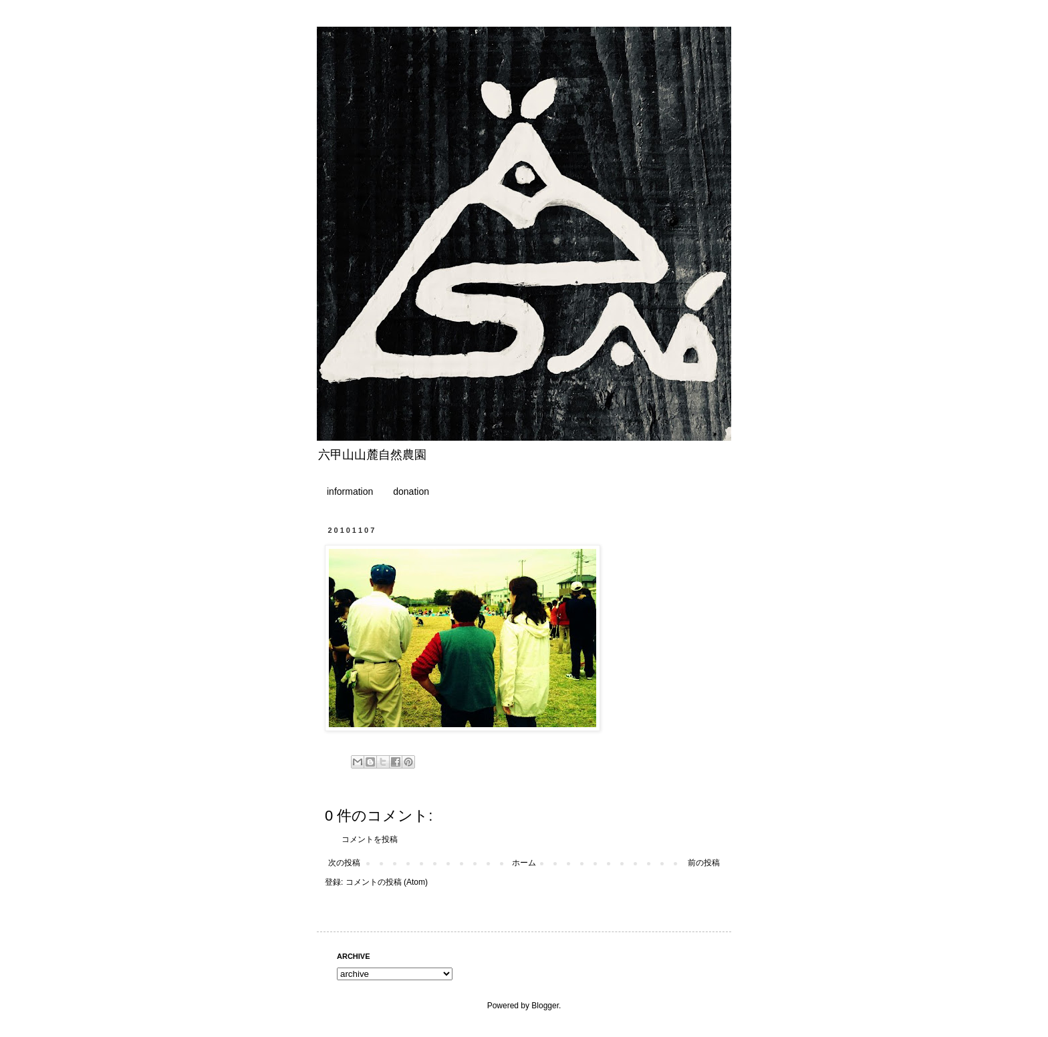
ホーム (524, 862)
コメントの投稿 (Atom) (387, 882)
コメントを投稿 (370, 839)
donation (411, 491)
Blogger (545, 1005)
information (350, 491)
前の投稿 (704, 862)
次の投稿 (344, 862)
